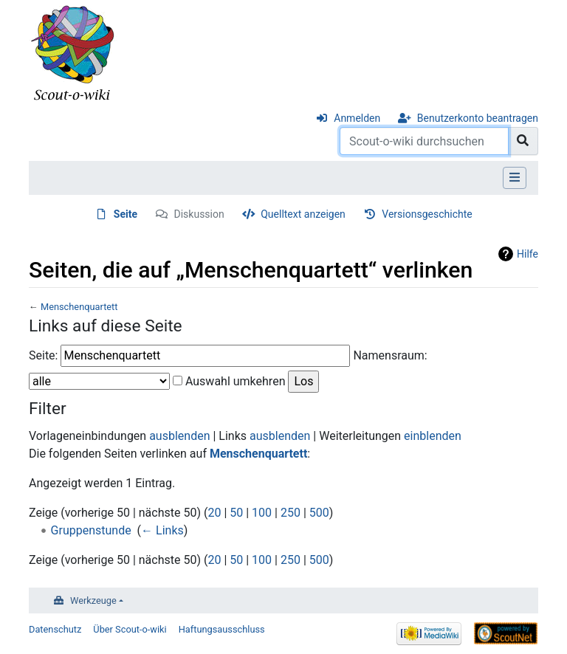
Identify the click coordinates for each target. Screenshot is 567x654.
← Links (162, 530)
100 (262, 513)
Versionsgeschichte (427, 214)
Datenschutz (55, 629)
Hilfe (527, 254)
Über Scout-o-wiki (129, 629)
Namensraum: (390, 355)
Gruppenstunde (91, 530)
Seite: (43, 355)
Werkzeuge (93, 600)
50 (236, 513)
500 (319, 513)
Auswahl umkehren (235, 381)
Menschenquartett (79, 306)
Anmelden (357, 118)
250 (290, 513)
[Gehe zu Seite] (523, 141)
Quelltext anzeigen (303, 214)
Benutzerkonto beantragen (477, 118)
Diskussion (199, 214)
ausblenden (179, 436)
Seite (125, 214)
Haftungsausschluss (222, 629)
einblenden (432, 436)
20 (214, 513)
